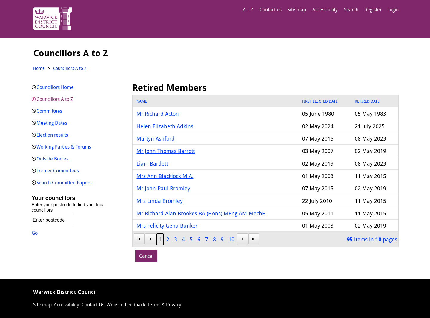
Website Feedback (126, 304)
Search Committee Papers (63, 182)
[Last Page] (253, 238)
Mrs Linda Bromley (159, 200)
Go (35, 233)
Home (39, 68)
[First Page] (139, 238)
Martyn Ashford (155, 138)
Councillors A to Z (54, 99)
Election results (52, 135)
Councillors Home (55, 87)
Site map (297, 9)
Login (393, 9)
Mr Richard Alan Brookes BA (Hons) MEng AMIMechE (200, 213)
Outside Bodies (52, 158)
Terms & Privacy (164, 304)
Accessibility (325, 9)
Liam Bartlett (152, 163)
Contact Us (93, 304)
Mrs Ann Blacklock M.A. (165, 176)
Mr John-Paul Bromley (163, 188)
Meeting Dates (51, 123)
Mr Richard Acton (157, 113)
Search (351, 9)
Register (373, 9)
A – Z (248, 9)
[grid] (265, 171)
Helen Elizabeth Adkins (164, 126)
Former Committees (57, 170)
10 (231, 239)
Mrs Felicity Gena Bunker (167, 225)
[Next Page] (242, 238)
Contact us (270, 9)
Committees (49, 111)
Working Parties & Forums (63, 146)
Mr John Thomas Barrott (165, 151)
